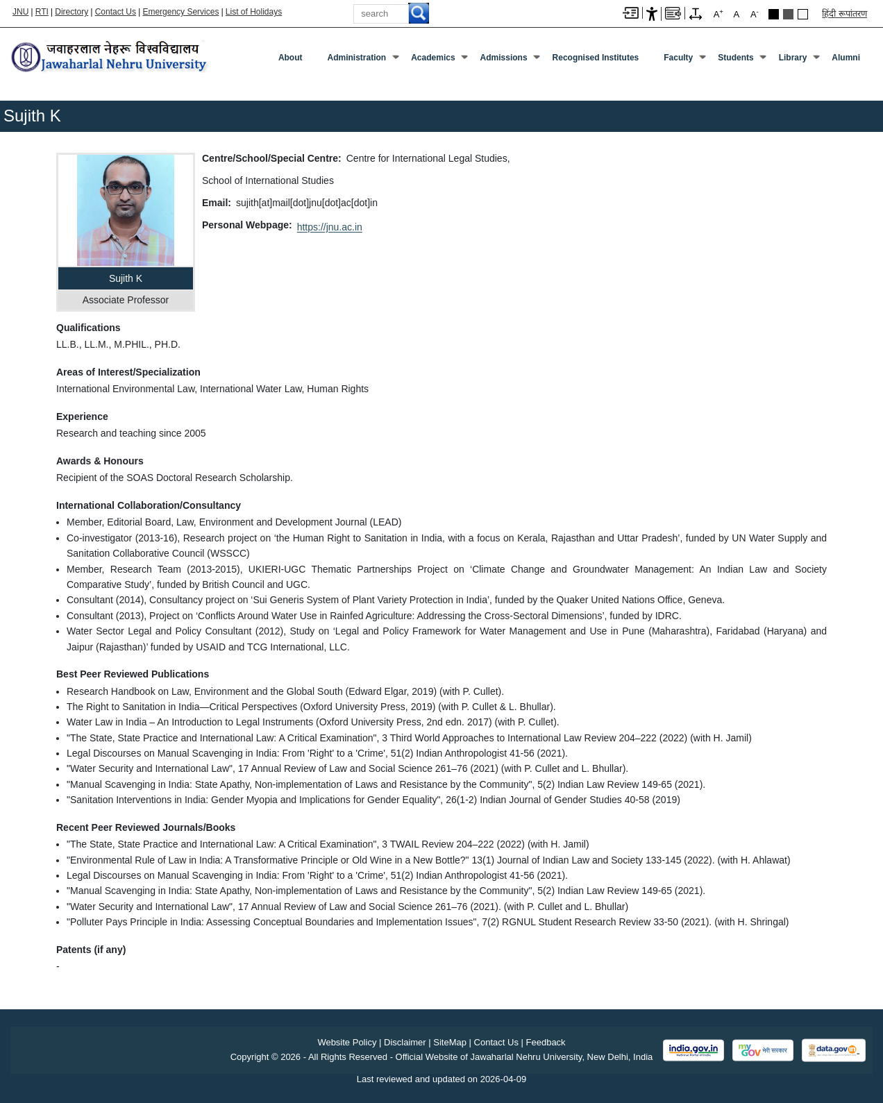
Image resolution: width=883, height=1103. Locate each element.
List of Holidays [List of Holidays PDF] (254, 12)
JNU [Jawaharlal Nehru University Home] (20, 12)
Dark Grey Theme (788, 14)
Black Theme (773, 14)
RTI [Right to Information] (42, 12)
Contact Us (115, 12)
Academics (433, 57)
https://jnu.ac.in (329, 227)
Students (735, 57)
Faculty (678, 57)
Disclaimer (405, 1042)
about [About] (290, 57)
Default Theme (803, 14)
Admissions (504, 57)
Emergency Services (180, 12)
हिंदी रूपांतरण (844, 13)
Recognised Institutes (596, 57)
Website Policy (346, 1042)
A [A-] (754, 13)
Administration (357, 57)
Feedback (546, 1042)
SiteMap (449, 1042)
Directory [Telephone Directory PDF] (71, 12)
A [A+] (718, 13)
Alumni (846, 57)
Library (793, 57)
